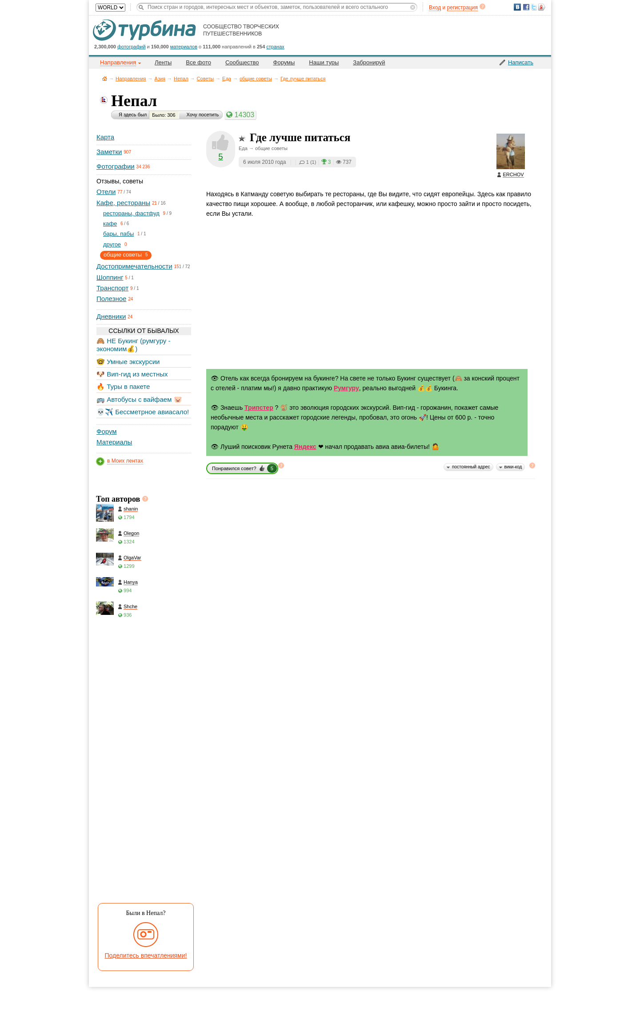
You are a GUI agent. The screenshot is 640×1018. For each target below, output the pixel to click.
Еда (226, 78)
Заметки (109, 151)
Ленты (163, 62)
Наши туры (324, 62)
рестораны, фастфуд (131, 213)
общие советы (256, 78)
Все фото (198, 62)
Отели (106, 191)
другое (112, 244)
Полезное (111, 298)
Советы (205, 78)
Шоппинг (109, 277)
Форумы (284, 62)
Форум (106, 431)
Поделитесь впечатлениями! (146, 955)
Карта (105, 137)
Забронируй (369, 62)
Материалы (114, 442)
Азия (160, 78)
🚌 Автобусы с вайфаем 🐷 (139, 399)
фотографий (131, 46)
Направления (131, 78)
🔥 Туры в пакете (123, 386)
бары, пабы (118, 233)
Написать (520, 62)
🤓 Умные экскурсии (128, 361)
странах (275, 46)
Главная (104, 78)
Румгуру (346, 388)
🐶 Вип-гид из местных (132, 374)
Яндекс (305, 446)
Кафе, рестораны (123, 202)
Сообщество (242, 62)
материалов (183, 46)
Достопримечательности (134, 266)
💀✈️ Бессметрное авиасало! (142, 412)
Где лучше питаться (303, 78)
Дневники (111, 316)
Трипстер (258, 407)
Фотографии (115, 166)
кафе (110, 223)
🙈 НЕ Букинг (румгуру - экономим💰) (133, 345)
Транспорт (112, 288)
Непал (181, 78)
